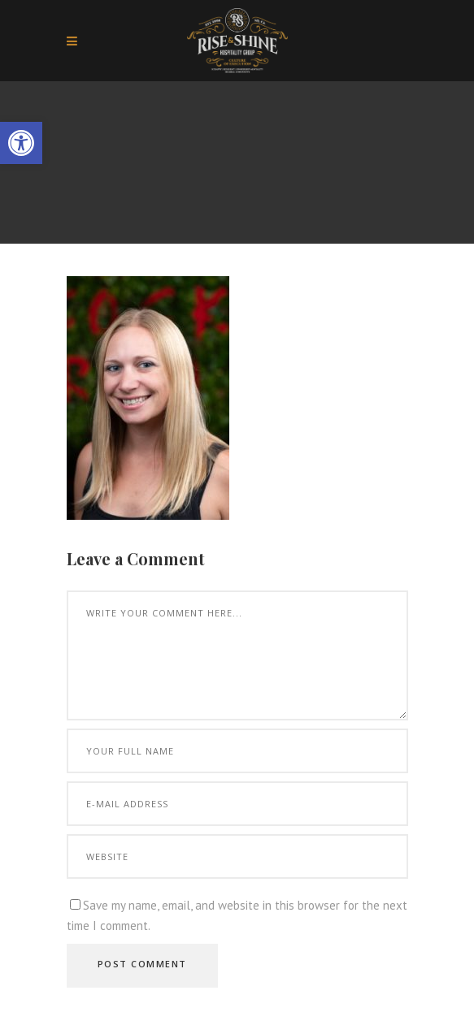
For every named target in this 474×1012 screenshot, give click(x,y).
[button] (21, 143)
